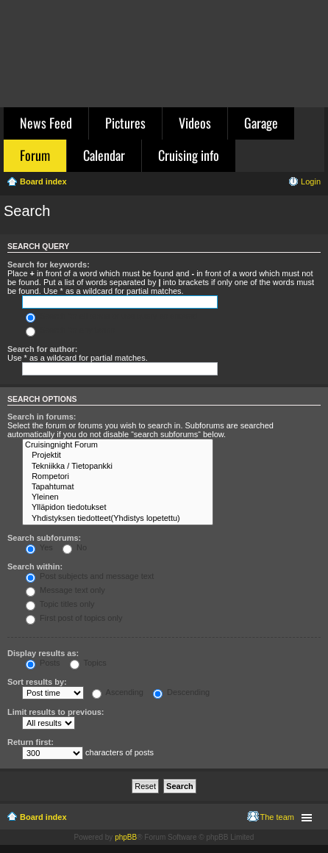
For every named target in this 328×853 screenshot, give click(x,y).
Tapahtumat (118, 487)
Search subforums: (44, 537)
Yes (39, 547)
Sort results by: (37, 681)
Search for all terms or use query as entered (112, 316)
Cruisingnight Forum (118, 445)
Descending (181, 692)
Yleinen (118, 497)
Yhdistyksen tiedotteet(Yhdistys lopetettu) (118, 519)
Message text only (65, 590)
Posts (43, 662)
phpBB (126, 837)
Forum (35, 155)
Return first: (30, 742)
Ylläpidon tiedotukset (118, 508)
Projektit (118, 455)
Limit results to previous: (55, 712)
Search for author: (42, 349)
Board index (43, 817)
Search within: (35, 566)
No (75, 547)
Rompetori (118, 477)
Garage (261, 122)
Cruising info (188, 155)
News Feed (46, 122)
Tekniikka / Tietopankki (118, 466)
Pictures (125, 122)
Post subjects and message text (90, 576)
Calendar (104, 155)
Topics (88, 662)
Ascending (117, 692)
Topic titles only (60, 604)
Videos (195, 122)
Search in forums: (41, 416)
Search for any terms (70, 329)
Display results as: (43, 653)
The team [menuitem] (277, 817)
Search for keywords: (48, 264)
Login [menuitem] (311, 181)
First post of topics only (74, 617)
